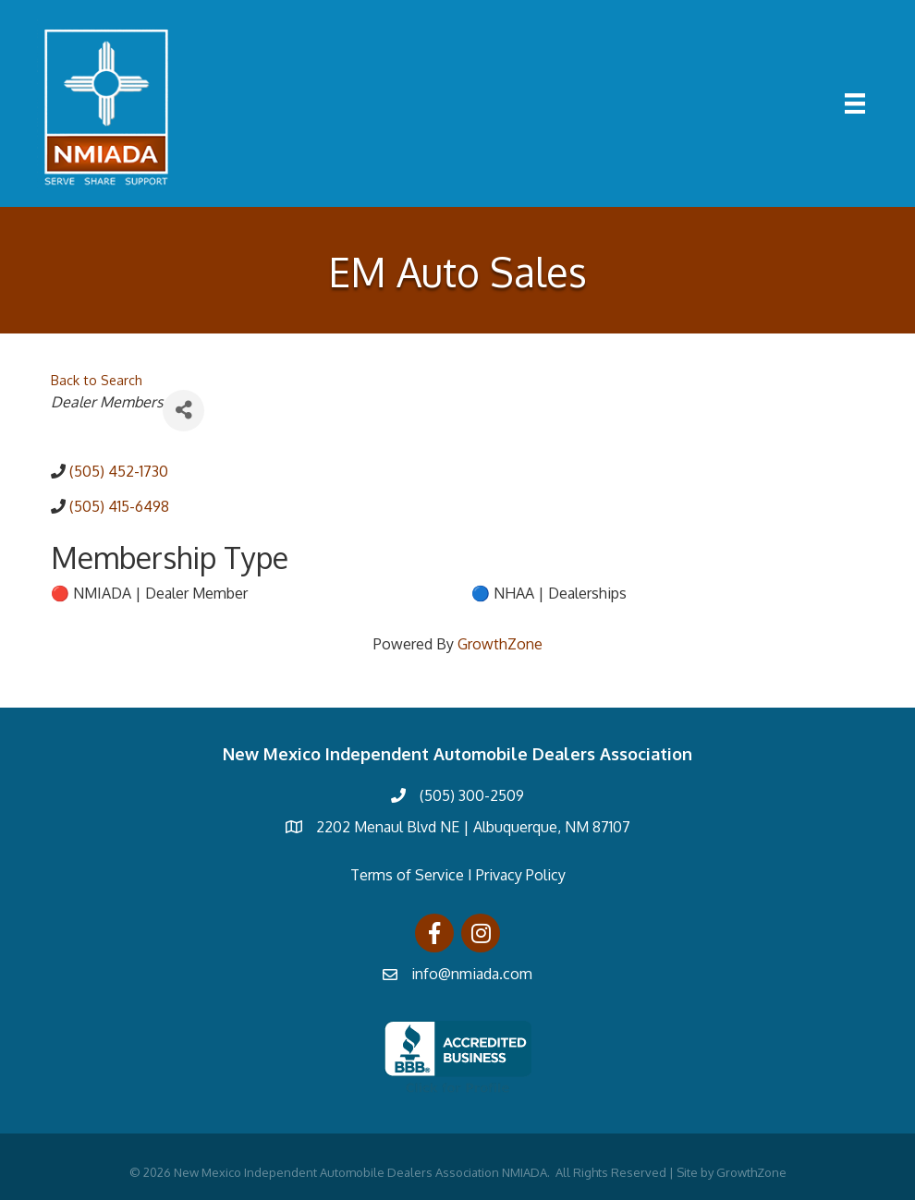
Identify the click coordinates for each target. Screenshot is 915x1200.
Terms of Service (407, 875)
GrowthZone (500, 644)
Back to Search (96, 379)
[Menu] (855, 103)
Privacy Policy (521, 875)
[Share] (183, 410)
